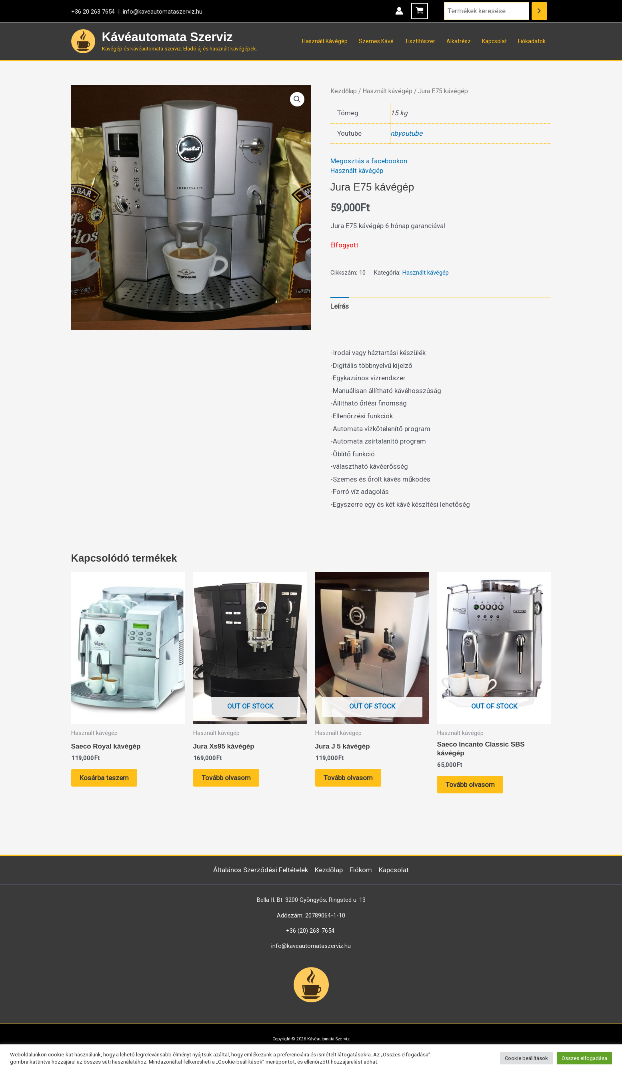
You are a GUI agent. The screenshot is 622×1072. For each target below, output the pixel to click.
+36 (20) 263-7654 (310, 930)
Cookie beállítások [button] (526, 1058)
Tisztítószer (420, 41)
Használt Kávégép (325, 41)
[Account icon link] (399, 11)
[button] (297, 99)
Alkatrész (458, 41)
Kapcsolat (494, 41)
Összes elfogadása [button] (584, 1058)
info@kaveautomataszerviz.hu (162, 11)
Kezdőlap (343, 91)
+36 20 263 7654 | (97, 11)
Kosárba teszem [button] (104, 778)
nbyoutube (406, 133)
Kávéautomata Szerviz (167, 37)
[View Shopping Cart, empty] (419, 11)
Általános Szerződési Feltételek (260, 870)
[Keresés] (539, 11)
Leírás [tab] (339, 306)
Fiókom (361, 870)
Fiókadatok (532, 41)
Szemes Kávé (376, 41)
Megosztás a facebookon (368, 161)
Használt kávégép (387, 91)
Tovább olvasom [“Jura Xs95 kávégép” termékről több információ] (226, 778)
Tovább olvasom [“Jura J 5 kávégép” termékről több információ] (348, 778)
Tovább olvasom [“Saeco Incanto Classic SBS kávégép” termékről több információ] (470, 785)
